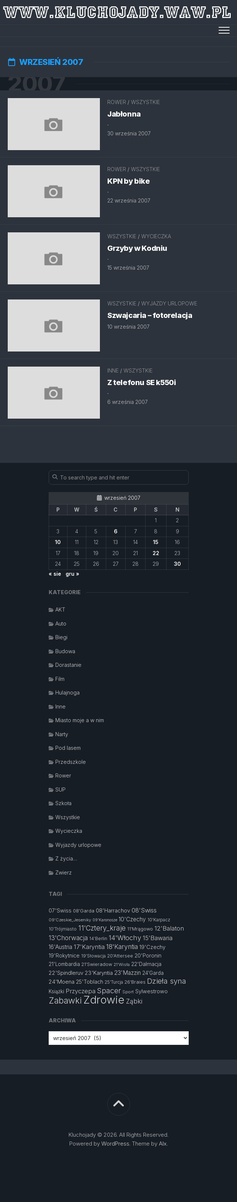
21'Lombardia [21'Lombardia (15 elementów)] (64, 964)
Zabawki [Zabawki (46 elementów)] (65, 1000)
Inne (113, 370)
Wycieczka (156, 236)
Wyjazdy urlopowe (169, 303)
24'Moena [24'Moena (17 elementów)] (61, 981)
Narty (61, 734)
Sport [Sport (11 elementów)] (128, 991)
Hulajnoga (67, 692)
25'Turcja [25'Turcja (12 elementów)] (114, 982)
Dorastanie (68, 665)
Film (60, 679)
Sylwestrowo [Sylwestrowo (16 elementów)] (151, 991)
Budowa (65, 651)
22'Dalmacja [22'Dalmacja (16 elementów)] (146, 964)
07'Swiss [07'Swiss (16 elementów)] (60, 910)
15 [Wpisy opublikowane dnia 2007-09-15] (155, 542)
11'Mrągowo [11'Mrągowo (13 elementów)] (140, 929)
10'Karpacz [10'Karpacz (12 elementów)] (158, 919)
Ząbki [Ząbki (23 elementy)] (134, 1001)
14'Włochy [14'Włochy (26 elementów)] (125, 937)
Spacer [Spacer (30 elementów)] (109, 990)
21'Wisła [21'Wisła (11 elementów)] (122, 964)
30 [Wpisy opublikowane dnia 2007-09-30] (177, 564)
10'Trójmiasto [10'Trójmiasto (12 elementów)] (63, 929)
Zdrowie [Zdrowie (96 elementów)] (104, 999)
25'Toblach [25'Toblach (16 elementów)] (89, 981)
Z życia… (66, 858)
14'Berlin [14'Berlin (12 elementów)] (98, 938)
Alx (163, 1143)
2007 (36, 84)
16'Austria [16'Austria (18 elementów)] (60, 946)
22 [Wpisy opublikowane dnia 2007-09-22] (156, 553)
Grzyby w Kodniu (137, 248)
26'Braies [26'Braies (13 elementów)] (135, 982)
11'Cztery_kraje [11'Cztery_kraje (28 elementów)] (102, 928)
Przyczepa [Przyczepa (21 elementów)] (80, 991)
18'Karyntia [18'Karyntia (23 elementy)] (122, 946)
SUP (60, 789)
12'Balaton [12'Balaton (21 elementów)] (169, 928)
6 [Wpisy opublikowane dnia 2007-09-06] (116, 531)
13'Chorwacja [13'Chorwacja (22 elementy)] (68, 938)
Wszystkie (145, 102)
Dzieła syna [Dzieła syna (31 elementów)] (166, 981)
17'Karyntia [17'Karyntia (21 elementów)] (89, 946)
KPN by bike (128, 181)
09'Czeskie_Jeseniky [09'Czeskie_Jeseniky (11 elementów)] (70, 919)
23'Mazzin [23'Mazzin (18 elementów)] (127, 972)
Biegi (61, 637)
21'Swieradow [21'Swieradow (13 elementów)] (96, 964)
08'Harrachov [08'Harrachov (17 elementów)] (113, 910)
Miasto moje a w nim (79, 720)
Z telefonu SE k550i (141, 382)
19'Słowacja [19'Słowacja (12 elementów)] (93, 956)
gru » (72, 574)
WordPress (115, 1143)
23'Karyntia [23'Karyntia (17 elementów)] (99, 972)
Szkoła (63, 803)
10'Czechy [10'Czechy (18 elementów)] (132, 919)
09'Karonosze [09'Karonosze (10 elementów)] (105, 920)
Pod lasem (68, 748)
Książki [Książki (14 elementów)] (56, 991)
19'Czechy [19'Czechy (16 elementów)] (152, 947)
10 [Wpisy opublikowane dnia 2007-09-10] (58, 542)
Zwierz (63, 872)
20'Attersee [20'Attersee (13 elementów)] (120, 956)
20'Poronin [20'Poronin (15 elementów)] (148, 956)
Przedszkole (70, 762)
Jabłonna (124, 114)
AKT (60, 609)
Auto (60, 623)
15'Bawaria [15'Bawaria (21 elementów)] (157, 938)
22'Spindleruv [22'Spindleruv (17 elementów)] (66, 972)
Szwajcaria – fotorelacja (149, 315)
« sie (55, 574)
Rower (116, 102)
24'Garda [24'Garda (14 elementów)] (153, 973)
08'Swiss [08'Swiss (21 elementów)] (144, 910)
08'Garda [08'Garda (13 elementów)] (83, 911)
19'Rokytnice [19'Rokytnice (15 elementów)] (64, 956)
